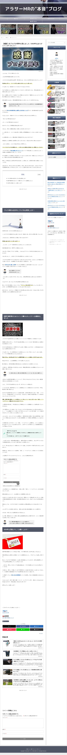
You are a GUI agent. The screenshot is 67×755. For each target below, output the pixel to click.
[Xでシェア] (9, 626)
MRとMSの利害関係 (16, 575)
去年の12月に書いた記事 (10, 264)
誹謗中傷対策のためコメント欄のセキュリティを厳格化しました (20, 180)
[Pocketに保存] (9, 629)
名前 (3, 731)
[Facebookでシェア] (23, 626)
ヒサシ (56, 58)
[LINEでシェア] (23, 629)
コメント (4, 717)
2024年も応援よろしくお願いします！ (15, 183)
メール (4, 735)
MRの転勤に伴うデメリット (16, 150)
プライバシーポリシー (35, 751)
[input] (57, 43)
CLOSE (39, 174)
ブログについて (6, 621)
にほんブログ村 (5, 612)
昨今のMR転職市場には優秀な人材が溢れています (17, 110)
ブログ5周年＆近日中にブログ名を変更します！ (16, 178)
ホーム (28, 751)
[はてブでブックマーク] (36, 626)
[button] (36, 629)
